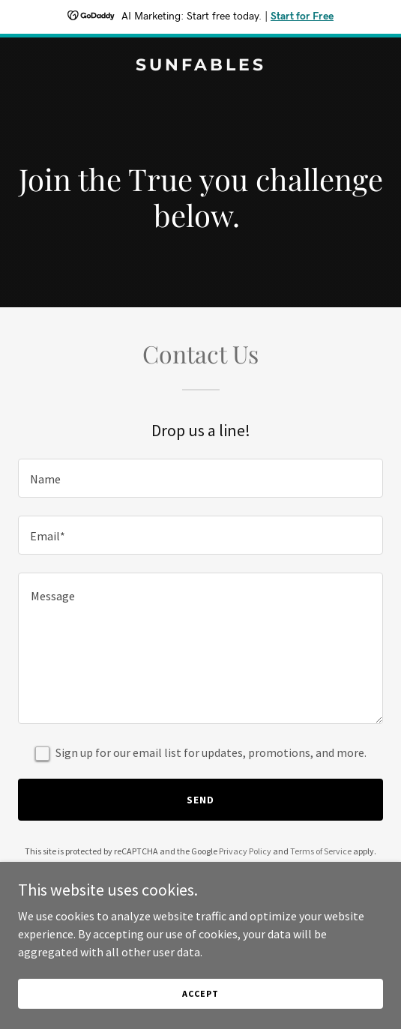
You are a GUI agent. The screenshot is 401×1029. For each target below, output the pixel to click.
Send (200, 799)
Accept (200, 993)
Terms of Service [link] (321, 851)
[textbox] (200, 478)
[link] (200, 65)
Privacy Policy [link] (245, 851)
